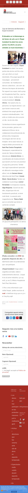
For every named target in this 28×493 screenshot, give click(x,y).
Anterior (14, 22)
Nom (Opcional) (7, 354)
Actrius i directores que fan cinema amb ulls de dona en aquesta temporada (14, 444)
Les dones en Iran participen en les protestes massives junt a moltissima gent (14, 409)
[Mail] (13, 336)
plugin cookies (25, 490)
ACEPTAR (14, 491)
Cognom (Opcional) (9, 361)
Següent (21, 22)
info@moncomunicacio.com (17, 6)
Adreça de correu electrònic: (12, 347)
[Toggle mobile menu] (25, 12)
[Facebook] (3, 336)
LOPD (4, 368)
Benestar (15, 301)
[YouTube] (9, 336)
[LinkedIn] (16, 336)
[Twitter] (6, 336)
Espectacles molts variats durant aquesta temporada (14, 472)
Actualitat (11, 301)
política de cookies (14, 489)
